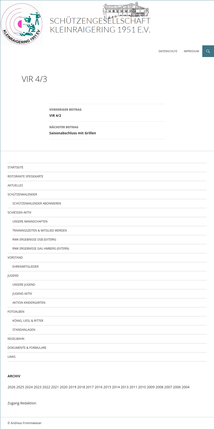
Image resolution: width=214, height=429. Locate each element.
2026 (11, 387)
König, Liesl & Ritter (27, 321)
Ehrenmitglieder (25, 266)
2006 (177, 387)
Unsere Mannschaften (30, 221)
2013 (125, 387)
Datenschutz (168, 51)
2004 (185, 387)
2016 (98, 387)
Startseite (15, 167)
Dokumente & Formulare (27, 348)
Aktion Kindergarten (28, 303)
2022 (46, 387)
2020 (64, 387)
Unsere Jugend (23, 285)
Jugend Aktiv (22, 294)
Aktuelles (15, 185)
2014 (116, 387)
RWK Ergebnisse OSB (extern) (34, 239)
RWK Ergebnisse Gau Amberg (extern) (40, 248)
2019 (72, 387)
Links (12, 357)
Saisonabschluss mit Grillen (107, 129)
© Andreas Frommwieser (25, 423)
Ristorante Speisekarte (25, 176)
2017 (90, 387)
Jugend (13, 275)
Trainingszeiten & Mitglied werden (39, 230)
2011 (133, 387)
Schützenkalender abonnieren (36, 203)
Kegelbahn (16, 339)
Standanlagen (23, 330)
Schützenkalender (22, 194)
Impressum (191, 51)
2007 (168, 387)
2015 (107, 387)
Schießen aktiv (19, 212)
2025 (20, 387)
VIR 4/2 (107, 112)
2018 (81, 387)
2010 (142, 387)
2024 (29, 387)
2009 (151, 387)
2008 (159, 387)
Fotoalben (16, 312)
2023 (37, 387)
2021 (55, 387)
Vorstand (15, 257)
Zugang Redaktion (22, 403)
